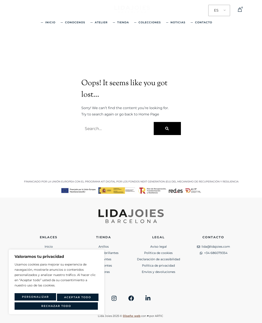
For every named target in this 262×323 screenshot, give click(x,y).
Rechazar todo (76, 298)
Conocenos (75, 22)
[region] (56, 283)
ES (216, 10)
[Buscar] (167, 128)
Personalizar (33, 298)
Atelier (101, 22)
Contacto (203, 22)
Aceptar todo (56, 306)
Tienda (123, 22)
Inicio (50, 22)
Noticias (177, 22)
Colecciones (150, 22)
